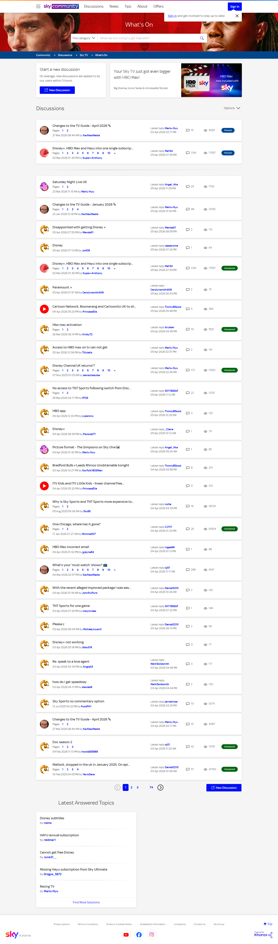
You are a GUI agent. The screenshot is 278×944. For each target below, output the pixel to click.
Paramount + (62, 287)
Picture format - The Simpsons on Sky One (84, 447)
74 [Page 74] (151, 787)
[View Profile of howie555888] (90, 751)
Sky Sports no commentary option (78, 701)
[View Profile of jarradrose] (171, 701)
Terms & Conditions (88, 924)
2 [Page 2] (131, 787)
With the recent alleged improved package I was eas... (91, 588)
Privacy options (62, 924)
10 (108, 153)
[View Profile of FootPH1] (86, 706)
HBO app (59, 411)
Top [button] (269, 924)
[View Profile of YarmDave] (89, 774)
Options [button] (229, 108)
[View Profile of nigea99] (170, 547)
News (114, 6)
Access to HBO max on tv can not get (79, 347)
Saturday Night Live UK (69, 182)
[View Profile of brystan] (169, 327)
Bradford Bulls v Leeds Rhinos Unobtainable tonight (90, 465)
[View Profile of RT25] (85, 398)
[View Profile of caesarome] (171, 245)
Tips (128, 6)
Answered (229, 268)
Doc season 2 (62, 742)
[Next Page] (160, 787)
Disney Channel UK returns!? (73, 366)
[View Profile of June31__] (50, 857)
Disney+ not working (68, 642)
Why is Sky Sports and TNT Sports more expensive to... (93, 502)
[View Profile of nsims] (48, 823)
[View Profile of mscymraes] (89, 611)
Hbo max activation (67, 325)
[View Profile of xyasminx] (88, 416)
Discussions (94, 6)
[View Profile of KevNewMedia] (91, 135)
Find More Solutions (86, 902)
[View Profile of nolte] (168, 504)
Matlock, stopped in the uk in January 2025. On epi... (91, 765)
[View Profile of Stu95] (87, 511)
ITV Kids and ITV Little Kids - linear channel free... (88, 483)
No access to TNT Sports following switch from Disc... (91, 388)
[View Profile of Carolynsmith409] (93, 292)
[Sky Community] (61, 6)
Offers (159, 6)
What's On (139, 24)
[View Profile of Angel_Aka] (171, 184)
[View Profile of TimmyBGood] (173, 307)
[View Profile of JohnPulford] (89, 593)
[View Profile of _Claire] (169, 429)
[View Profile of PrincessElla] (90, 311)
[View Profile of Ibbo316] (87, 647)
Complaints (180, 924)
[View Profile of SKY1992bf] (171, 390)
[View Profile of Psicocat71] (89, 434)
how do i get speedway (69, 682)
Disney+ (58, 429)
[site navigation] (38, 6)
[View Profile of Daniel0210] (172, 588)
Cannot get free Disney (57, 852)
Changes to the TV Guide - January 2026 (82, 204)
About (142, 6)
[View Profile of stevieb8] (87, 687)
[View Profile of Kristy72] (87, 334)
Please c (58, 624)
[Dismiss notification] (237, 16)
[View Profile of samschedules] (91, 375)
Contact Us (199, 924)
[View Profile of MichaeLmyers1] (92, 629)
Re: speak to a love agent (70, 661)
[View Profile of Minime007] (89, 534)
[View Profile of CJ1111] (168, 527)
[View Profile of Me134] (169, 151)
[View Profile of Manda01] (87, 232)
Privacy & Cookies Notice (119, 924)
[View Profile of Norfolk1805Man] (92, 470)
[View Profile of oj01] (167, 567)
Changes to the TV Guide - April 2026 (80, 126)
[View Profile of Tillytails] (87, 352)
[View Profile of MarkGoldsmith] (160, 663)
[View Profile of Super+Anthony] (92, 157)
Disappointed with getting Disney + (79, 227)
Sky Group (219, 924)
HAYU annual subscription (59, 835)
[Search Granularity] (84, 38)
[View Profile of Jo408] (86, 250)
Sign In (234, 6)
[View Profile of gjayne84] (88, 552)
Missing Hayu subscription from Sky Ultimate (73, 869)
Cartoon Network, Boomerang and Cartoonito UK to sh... (94, 306)
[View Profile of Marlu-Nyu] (171, 128)
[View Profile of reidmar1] (50, 840)
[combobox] (147, 38)
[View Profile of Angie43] (88, 666)
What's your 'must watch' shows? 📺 (79, 565)
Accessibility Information (152, 924)
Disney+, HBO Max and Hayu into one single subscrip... (92, 148)
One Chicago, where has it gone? (76, 524)
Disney (57, 245)
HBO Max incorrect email (70, 547)
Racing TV (47, 886)
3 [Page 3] (137, 787)
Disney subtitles (52, 818)
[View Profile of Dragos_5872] (53, 874)
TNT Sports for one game (71, 606)
